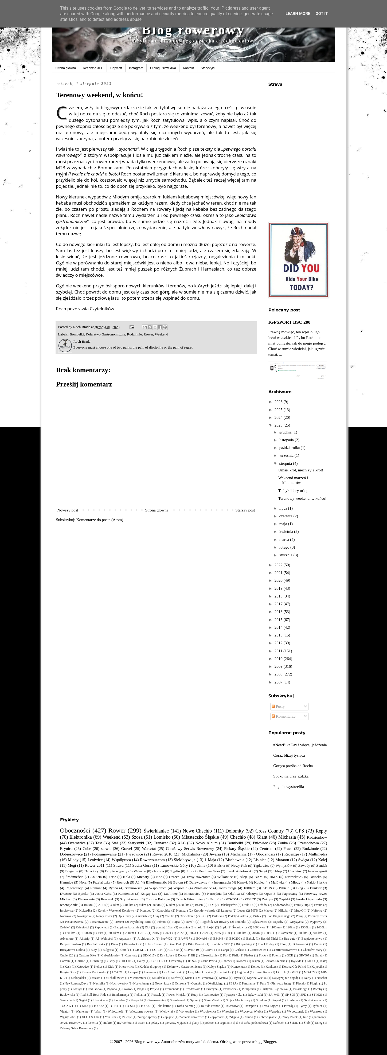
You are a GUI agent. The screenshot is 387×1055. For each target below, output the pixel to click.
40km (142, 905)
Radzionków (317, 837)
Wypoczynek (295, 1011)
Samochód (67, 1000)
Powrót (127, 989)
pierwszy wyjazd (175, 1023)
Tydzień (317, 1006)
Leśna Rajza (262, 972)
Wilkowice (225, 877)
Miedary (143, 877)
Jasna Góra (103, 894)
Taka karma (163, 1006)
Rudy (194, 995)
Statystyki (207, 68)
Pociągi (77, 989)
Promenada (172, 989)
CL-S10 (174, 950)
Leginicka (224, 972)
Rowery (224, 922)
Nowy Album (207, 843)
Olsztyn (252, 894)
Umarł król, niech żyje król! (300, 470)
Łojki (210, 927)
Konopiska (163, 910)
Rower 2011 (95, 865)
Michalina (238, 854)
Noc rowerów (119, 983)
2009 (279, 666)
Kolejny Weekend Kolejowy (116, 910)
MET (294, 972)
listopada (287, 440)
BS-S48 (218, 938)
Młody (295, 882)
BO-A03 (201, 938)
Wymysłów (284, 865)
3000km (241, 933)
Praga (140, 989)
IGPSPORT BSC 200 (289, 322)
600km (170, 905)
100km (88, 905)
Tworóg (289, 1006)
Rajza (175, 922)
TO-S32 (98, 1006)
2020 (279, 580)
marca (284, 539)
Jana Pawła (209, 961)
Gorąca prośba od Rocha (293, 766)
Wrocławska (208, 1011)
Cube (87, 848)
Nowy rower (104, 916)
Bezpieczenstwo (311, 938)
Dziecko (316, 877)
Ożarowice (76, 843)
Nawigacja (84, 916)
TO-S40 (114, 1006)
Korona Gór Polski (294, 966)
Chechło (238, 837)
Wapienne (82, 1011)
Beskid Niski (269, 938)
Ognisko (196, 983)
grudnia (286, 432)
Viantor (65, 1011)
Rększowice (259, 922)
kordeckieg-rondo (309, 899)
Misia (188, 978)
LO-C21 (117, 972)
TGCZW (66, 1006)
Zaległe (127, 1017)
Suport (276, 1000)
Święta (303, 860)
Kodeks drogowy (150, 966)
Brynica (66, 848)
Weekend (161, 334)
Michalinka (191, 854)
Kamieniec (126, 894)
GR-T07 (304, 955)
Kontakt (188, 68)
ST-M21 (317, 995)
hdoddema (209, 1042)
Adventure (67, 938)
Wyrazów (316, 1011)
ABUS (267, 888)
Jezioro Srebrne (275, 961)
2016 (279, 611)
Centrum (266, 848)
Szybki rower (130, 899)
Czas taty (131, 955)
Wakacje (140, 871)
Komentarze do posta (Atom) (99, 520)
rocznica (184, 927)
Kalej (323, 961)
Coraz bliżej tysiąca (289, 755)
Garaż (319, 955)
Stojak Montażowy (238, 1000)
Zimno (248, 1017)
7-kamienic (285, 933)
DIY (211, 905)
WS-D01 (232, 899)
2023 (279, 425)
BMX (273, 877)
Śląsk (223, 927)
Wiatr (98, 1011)
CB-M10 (140, 950)
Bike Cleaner (154, 944)
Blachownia (234, 860)
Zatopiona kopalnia (127, 927)
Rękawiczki (255, 995)
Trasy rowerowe (198, 877)
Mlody (73, 860)
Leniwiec (95, 860)
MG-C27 (309, 972)
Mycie (237, 978)
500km (156, 905)
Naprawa (66, 916)
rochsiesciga (228, 888)
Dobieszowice (71, 854)
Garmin (65, 961)
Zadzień (65, 927)
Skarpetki (137, 1000)
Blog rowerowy (193, 29)
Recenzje (291, 854)
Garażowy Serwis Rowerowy (190, 848)
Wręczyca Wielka (251, 1011)
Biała (114, 944)
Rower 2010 (162, 854)
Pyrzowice (134, 854)
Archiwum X (145, 938)
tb (237, 1023)
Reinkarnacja (120, 995)
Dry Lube (166, 955)
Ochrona (180, 983)
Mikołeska (159, 978)
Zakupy (267, 899)
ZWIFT (250, 899)
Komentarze (283, 716)
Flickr (263, 955)
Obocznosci (265, 854)
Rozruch (123, 882)
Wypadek (275, 1011)
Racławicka (67, 995)
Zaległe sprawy (147, 1017)
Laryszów (150, 972)
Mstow (223, 978)
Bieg (299, 888)
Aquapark (125, 938)
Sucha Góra (141, 865)
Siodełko (119, 1000)
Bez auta (289, 938)
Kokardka (85, 910)
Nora (83, 882)
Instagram (136, 68)
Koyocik (316, 966)
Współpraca (121, 860)
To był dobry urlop (293, 491)
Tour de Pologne (158, 899)
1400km (321, 927)
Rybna (113, 888)
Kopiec (259, 882)
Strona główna (66, 68)
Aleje (244, 877)
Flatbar (248, 955)
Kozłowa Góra (209, 871)
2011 (279, 651)
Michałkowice (115, 978)
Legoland (243, 972)
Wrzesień (228, 1011)
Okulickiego (215, 983)
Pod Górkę (95, 989)
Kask (68, 966)
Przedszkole (192, 989)
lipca (283, 508)
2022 (279, 565)
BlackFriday (266, 944)
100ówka (259, 927)
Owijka (169, 916)
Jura (189, 871)
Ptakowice (230, 989)
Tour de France (210, 1006)
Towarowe (232, 1006)
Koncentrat (238, 966)
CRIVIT (210, 950)
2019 (279, 588)
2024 (279, 417)
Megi (72, 865)
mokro (107, 1023)
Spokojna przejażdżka (290, 776)
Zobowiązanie (268, 1017)
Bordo (318, 944)
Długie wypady (116, 871)
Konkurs (270, 966)
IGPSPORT (157, 961)
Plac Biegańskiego (278, 916)
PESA (232, 983)
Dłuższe (66, 894)
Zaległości (82, 927)
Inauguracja (222, 882)
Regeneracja (74, 888)
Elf (193, 955)
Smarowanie (156, 1000)
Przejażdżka (101, 882)
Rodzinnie (134, 334)
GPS (299, 831)
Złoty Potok (290, 1017)
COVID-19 (191, 950)
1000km (249, 888)
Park (263, 983)
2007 (279, 682)
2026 (279, 402)
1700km (70, 933)
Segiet (83, 1000)
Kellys (98, 966)
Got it (321, 13)
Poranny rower (317, 916)
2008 (279, 674)
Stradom (261, 1000)
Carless (239, 950)
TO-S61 (130, 1006)
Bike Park (175, 944)
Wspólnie (180, 888)
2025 (279, 410)
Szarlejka (293, 1000)
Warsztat (149, 848)
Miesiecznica (138, 978)
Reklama (140, 995)
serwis (106, 848)
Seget (263, 871)
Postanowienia (74, 922)
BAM (259, 877)
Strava (118, 865)
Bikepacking (244, 944)
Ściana (294, 1023)
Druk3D (247, 905)
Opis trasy (124, 916)
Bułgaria (108, 950)
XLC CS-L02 (90, 1017)
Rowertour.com (152, 860)
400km (128, 905)
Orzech (174, 877)
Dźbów (262, 905)
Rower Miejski (176, 995)
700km (303, 933)
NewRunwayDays (76, 983)
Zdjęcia (234, 1017)
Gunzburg (96, 961)
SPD (303, 995)
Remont (96, 888)
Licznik (281, 972)
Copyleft (116, 68)
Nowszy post (67, 510)
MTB (254, 910)
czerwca (286, 516)
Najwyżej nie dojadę (285, 978)
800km (185, 905)
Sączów (278, 922)
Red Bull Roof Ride (93, 995)
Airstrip (84, 938)
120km (290, 927)
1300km (305, 927)
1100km (275, 927)
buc (305, 1017)
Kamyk (242, 882)
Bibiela (284, 888)
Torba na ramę (186, 1006)
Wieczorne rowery (142, 1011)
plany (195, 1023)
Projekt (154, 989)
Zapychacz (217, 1017)
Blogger (269, 1042)
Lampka (226, 910)
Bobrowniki (300, 944)
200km (129, 933)
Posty (278, 706)
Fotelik (276, 955)
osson (141, 1023)
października (290, 448)
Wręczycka (296, 922)
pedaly (155, 1023)
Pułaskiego (300, 989)
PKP (203, 916)
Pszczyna (212, 989)
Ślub (307, 1023)
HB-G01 (125, 961)
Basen (199, 905)
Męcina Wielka (257, 978)
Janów (226, 961)
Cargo (225, 950)
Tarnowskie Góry (174, 865)
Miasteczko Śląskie (200, 837)
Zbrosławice (203, 888)
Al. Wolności (104, 938)
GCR (290, 955)
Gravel (126, 848)
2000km (114, 933)
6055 (269, 933)
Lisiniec (259, 860)
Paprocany (290, 894)
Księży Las (148, 894)
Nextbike (99, 983)
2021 (279, 573)
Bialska (219, 865)
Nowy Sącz (162, 983)
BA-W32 (166, 938)
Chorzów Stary (312, 950)
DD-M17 (148, 955)
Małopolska (78, 978)
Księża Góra (68, 972)
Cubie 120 (66, 955)
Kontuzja (182, 910)
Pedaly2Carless (238, 916)
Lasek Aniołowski (239, 871)
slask (198, 927)
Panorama (248, 983)
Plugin (314, 983)
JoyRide (296, 961)
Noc (159, 877)
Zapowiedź (102, 927)
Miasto (96, 978)
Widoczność (115, 1011)
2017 (279, 604)
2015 (279, 620)
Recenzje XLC (93, 68)
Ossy (156, 916)
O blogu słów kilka (163, 68)
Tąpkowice (261, 865)
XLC (182, 843)
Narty (307, 978)
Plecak (300, 983)
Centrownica (258, 950)
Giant (262, 837)
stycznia (286, 555)
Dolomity (234, 831)
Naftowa (316, 910)
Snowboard (177, 1000)
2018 (279, 596)
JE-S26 (192, 961)
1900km (86, 933)
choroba (158, 871)
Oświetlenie (187, 916)
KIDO (311, 961)
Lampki (133, 972)
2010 (279, 659)
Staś (115, 843)
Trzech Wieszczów (189, 899)
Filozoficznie (209, 955)
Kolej (322, 860)
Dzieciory (91, 871)
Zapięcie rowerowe (191, 1017)
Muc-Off (300, 910)
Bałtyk (250, 938)
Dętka (182, 955)
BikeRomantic (156, 882)
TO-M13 (82, 1006)
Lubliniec (171, 894)
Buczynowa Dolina (72, 950)
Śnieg (318, 1023)
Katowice (82, 966)
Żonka (282, 843)
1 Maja (210, 860)
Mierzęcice (192, 894)
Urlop (277, 871)
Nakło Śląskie (317, 882)
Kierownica (126, 966)
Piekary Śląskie (236, 848)
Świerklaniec (156, 831)
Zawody (304, 865)
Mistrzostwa (206, 978)
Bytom (178, 882)
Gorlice (80, 961)
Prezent (119, 922)
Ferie (112, 877)
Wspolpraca (157, 888)
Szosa (137, 837)
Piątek (257, 916)
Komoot (145, 910)
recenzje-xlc (69, 905)
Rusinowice (211, 995)
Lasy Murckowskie (200, 972)
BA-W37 (184, 938)
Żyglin (175, 871)
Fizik (235, 955)
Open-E (270, 894)
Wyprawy (316, 922)
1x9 (100, 933)
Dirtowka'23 (294, 877)
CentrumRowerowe (284, 950)
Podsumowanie (104, 854)
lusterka (93, 1023)
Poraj (299, 916)
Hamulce (66, 882)
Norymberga (141, 983)
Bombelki (77, 334)
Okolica (234, 894)
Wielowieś (166, 1011)
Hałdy (141, 961)
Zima (201, 865)
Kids (111, 966)
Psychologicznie (140, 922)
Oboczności (75, 830)
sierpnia (286, 463)
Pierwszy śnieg (281, 983)
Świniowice (240, 927)
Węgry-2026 (68, 1017)
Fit (224, 955)
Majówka (277, 882)
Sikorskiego (100, 1000)
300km (114, 905)
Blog (283, 944)
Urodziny (295, 871)
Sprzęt (194, 1000)
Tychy (303, 1006)
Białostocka (131, 944)
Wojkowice (186, 1011)
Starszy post (245, 510)
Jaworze (241, 961)
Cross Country (269, 831)
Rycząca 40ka (233, 995)
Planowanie (86, 899)
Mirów (175, 978)
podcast (209, 1023)
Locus (241, 910)
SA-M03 (274, 995)
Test (98, 843)
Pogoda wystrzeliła (288, 786)
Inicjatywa (67, 910)
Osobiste (141, 916)
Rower (148, 334)
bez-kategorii (317, 871)
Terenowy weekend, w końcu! (302, 498)
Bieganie (71, 871)
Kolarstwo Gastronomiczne (105, 334)
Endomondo (281, 905)
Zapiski (284, 899)
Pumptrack (249, 989)
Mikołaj (283, 910)
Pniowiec (260, 843)
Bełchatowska (96, 944)
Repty (321, 831)
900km (317, 933)
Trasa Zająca (270, 1006)
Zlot (147, 927)
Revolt (190, 922)
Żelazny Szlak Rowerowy (76, 1028)
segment (225, 1023)
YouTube (111, 1017)
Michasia (287, 837)
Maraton (282, 860)
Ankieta (96, 877)
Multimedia (317, 854)
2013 (279, 635)
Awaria (215, 854)
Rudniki (240, 922)
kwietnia (286, 531)
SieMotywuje (185, 860)
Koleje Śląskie (216, 966)
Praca (287, 848)
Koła (126, 877)
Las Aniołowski (172, 972)
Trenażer (161, 843)
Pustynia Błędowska (274, 989)
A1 (137, 882)
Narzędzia (214, 894)
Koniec (255, 966)
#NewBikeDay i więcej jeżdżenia (300, 745)
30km (256, 933)
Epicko (83, 894)
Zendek (321, 865)
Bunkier (316, 888)
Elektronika (80, 837)
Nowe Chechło (197, 831)
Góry (111, 961)
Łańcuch (278, 1023)
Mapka (268, 910)
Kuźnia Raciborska (94, 972)
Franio (318, 905)
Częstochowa (308, 843)
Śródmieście (74, 877)
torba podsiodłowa (256, 1023)
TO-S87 (145, 1006)
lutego (284, 547)
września (287, 455)
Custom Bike (87, 955)
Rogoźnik (206, 922)
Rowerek (107, 899)
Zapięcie (168, 1017)
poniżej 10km (164, 927)
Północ (161, 922)
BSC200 (234, 938)
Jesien (256, 961)
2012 (279, 643)
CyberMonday (110, 955)
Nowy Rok (239, 865)
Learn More (298, 13)
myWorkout (124, 1023)
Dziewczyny (198, 882)
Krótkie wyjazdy (204, 910)
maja (283, 524)
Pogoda (112, 989)
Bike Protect (196, 944)
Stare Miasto (212, 1000)
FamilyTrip (301, 905)
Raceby (317, 989)
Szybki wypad (313, 1000)
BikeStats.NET (220, 944)
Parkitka (217, 916)
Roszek (156, 995)
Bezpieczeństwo (70, 944)
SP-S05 (290, 995)
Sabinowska (133, 888)
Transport (250, 1006)
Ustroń (215, 899)
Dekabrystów (228, 905)
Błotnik (124, 950)
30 (228, 933)
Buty (94, 950)
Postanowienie (99, 922)
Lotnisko (162, 837)
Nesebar (321, 978)
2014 (279, 627)
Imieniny (176, 961)
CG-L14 (157, 950)
